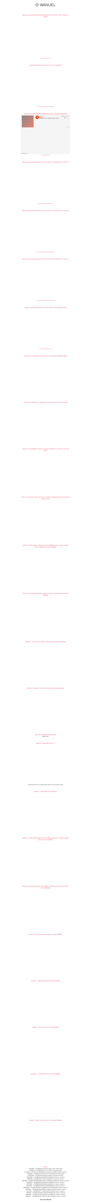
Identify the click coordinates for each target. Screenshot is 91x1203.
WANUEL (45, 5)
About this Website (45, 1199)
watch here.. (45, 736)
